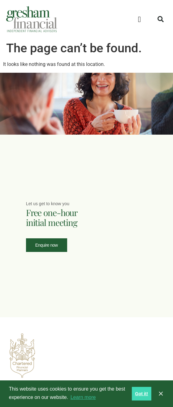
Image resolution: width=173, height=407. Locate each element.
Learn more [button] (83, 397)
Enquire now (46, 244)
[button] (139, 19)
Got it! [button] (141, 393)
